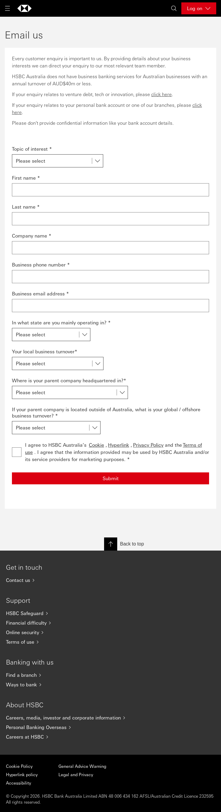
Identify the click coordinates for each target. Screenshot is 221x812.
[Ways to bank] (110, 684)
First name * (26, 178)
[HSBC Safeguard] (110, 613)
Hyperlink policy (22, 774)
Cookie (96, 445)
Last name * (26, 207)
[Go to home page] (24, 8)
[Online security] (110, 632)
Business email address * (40, 293)
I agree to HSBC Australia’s (117, 452)
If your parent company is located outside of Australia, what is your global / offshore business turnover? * (106, 412)
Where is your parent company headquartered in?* (69, 380)
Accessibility (18, 782)
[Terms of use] (110, 641)
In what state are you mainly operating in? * (61, 322)
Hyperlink (118, 445)
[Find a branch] (110, 675)
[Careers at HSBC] (110, 736)
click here (161, 94)
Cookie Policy (19, 766)
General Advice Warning (82, 766)
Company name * (31, 235)
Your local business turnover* (44, 351)
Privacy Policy (148, 445)
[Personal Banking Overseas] (110, 727)
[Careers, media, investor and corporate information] (110, 717)
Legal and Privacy (75, 774)
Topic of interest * (32, 149)
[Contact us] (110, 580)
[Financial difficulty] (110, 622)
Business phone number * (41, 264)
